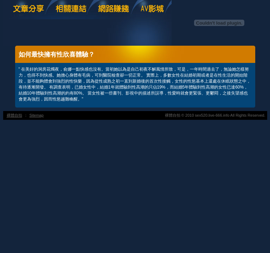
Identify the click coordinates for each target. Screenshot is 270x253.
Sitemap (37, 115)
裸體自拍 (14, 115)
